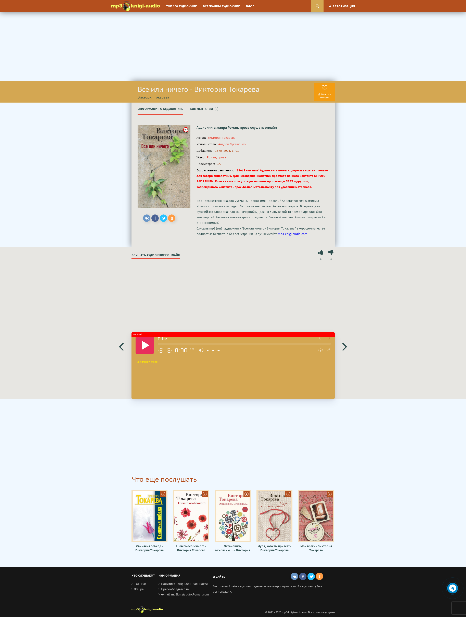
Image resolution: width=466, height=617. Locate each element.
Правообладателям (175, 589)
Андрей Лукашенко (232, 144)
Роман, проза (238, 127)
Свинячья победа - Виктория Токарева (149, 548)
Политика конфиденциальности (184, 584)
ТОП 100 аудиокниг (181, 6)
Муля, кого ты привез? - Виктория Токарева (274, 548)
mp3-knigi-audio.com (292, 234)
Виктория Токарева (221, 137)
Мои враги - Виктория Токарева (316, 548)
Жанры (139, 589)
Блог (250, 6)
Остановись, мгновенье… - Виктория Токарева (232, 548)
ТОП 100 (140, 584)
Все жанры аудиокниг (221, 6)
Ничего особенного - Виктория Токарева (191, 548)
